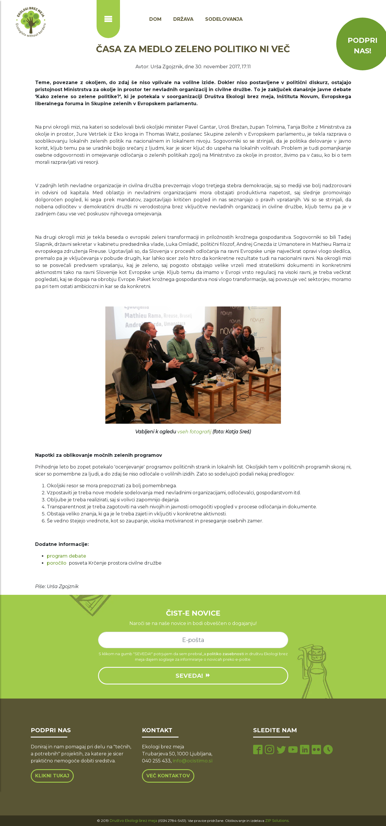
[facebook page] (258, 750)
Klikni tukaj (52, 776)
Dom (155, 19)
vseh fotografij (194, 432)
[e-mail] (193, 640)
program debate (66, 556)
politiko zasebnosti (225, 654)
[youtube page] (293, 750)
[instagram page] (269, 750)
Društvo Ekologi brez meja (133, 820)
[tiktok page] (328, 750)
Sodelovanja (224, 19)
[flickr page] (316, 750)
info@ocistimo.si (192, 761)
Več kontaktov (168, 776)
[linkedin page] (304, 750)
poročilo (56, 563)
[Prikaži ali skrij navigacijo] (108, 19)
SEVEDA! (193, 675)
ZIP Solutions (277, 820)
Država (183, 19)
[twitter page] (281, 750)
